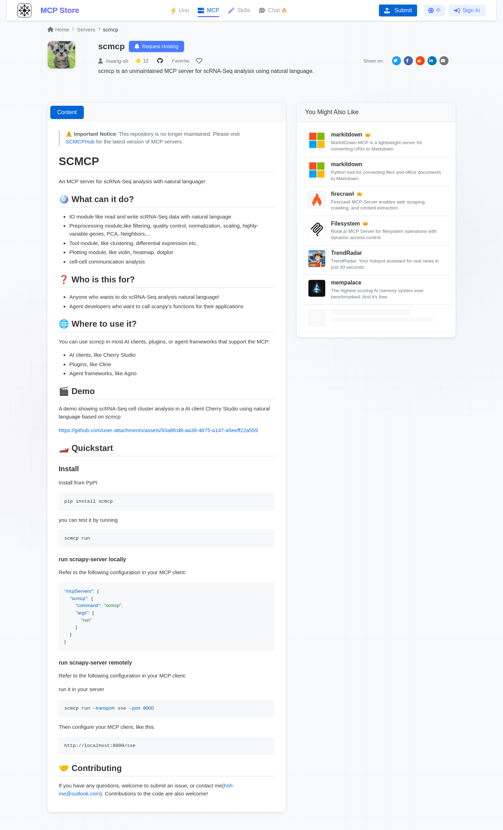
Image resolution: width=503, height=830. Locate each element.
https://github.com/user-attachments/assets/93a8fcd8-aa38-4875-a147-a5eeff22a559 (158, 430)
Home (58, 29)
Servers (86, 29)
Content (67, 112)
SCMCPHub (80, 141)
